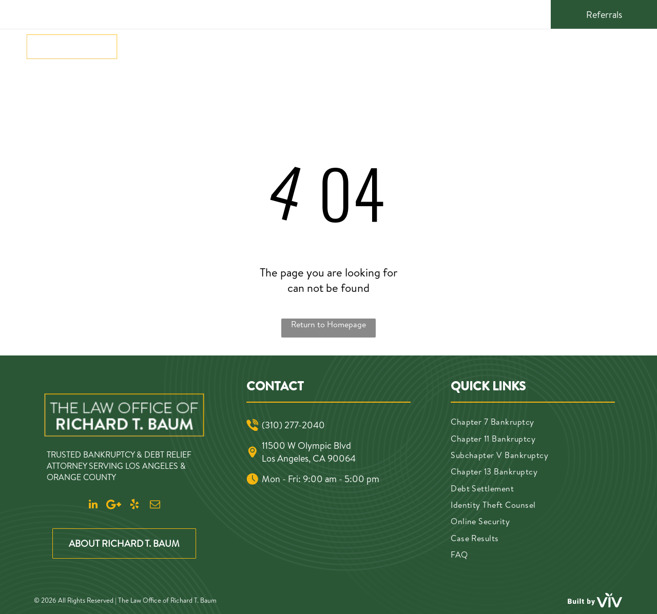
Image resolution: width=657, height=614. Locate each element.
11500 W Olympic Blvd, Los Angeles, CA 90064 (308, 13)
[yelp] (506, 13)
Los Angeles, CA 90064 (309, 458)
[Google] (489, 13)
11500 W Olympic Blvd (306, 445)
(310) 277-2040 (74, 13)
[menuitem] (143, 45)
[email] (524, 13)
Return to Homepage (328, 324)
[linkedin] (471, 13)
